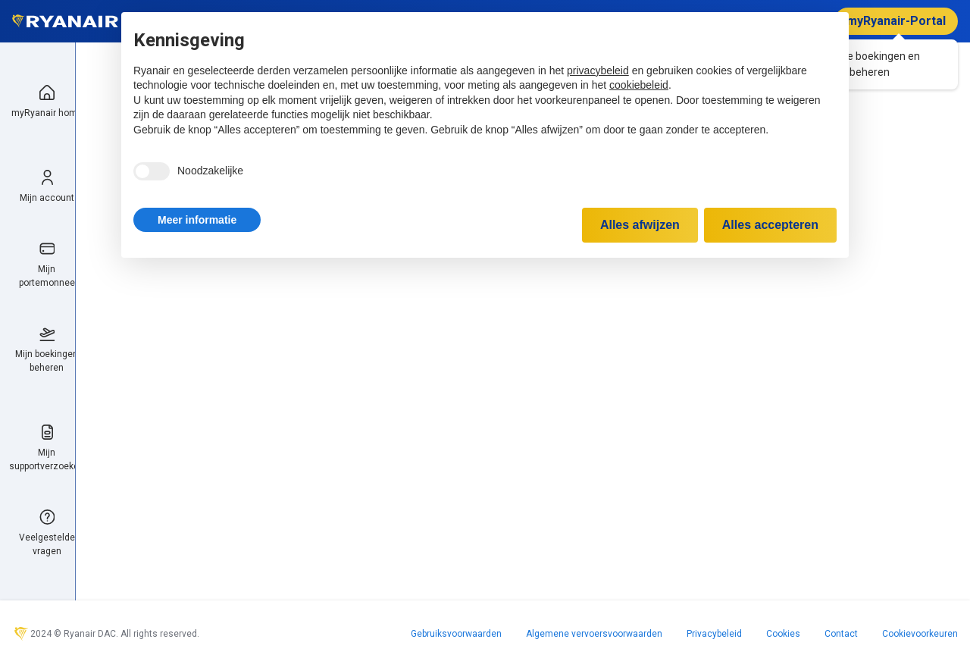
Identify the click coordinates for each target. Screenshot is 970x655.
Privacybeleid (714, 633)
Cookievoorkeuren (920, 633)
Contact (841, 633)
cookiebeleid (638, 85)
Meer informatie (197, 220)
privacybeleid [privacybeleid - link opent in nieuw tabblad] (598, 70)
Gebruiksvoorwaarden (456, 633)
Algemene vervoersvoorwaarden (594, 633)
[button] (197, 220)
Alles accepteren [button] (770, 224)
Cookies (783, 633)
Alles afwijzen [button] (640, 224)
